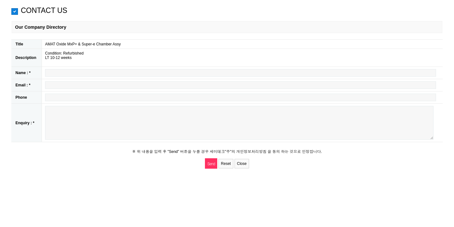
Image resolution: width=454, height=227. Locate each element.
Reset (226, 163)
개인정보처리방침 (251, 151)
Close (242, 163)
